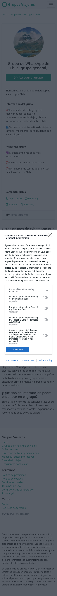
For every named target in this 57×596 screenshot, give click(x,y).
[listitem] (28, 290)
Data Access (28, 360)
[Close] (51, 236)
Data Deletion (11, 360)
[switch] (45, 297)
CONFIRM (17, 349)
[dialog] (28, 298)
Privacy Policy (45, 360)
